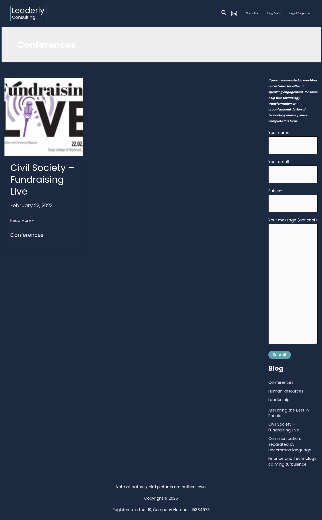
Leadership (278, 399)
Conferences (26, 235)
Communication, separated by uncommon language (289, 444)
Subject (293, 200)
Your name (293, 142)
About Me (260, 13)
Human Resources (285, 391)
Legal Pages (301, 13)
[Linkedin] (244, 13)
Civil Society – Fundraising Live (42, 179)
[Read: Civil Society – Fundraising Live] (43, 116)
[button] (234, 13)
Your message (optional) (293, 282)
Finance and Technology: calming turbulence (292, 461)
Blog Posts (279, 13)
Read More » (22, 220)
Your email (293, 171)
